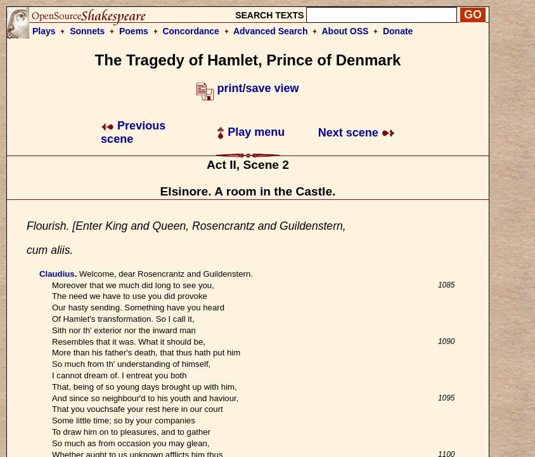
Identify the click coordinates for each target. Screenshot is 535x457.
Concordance (190, 31)
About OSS (345, 31)
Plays (44, 31)
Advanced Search (270, 31)
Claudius (57, 274)
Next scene (356, 132)
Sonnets (87, 31)
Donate (398, 31)
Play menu (251, 132)
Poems (133, 31)
